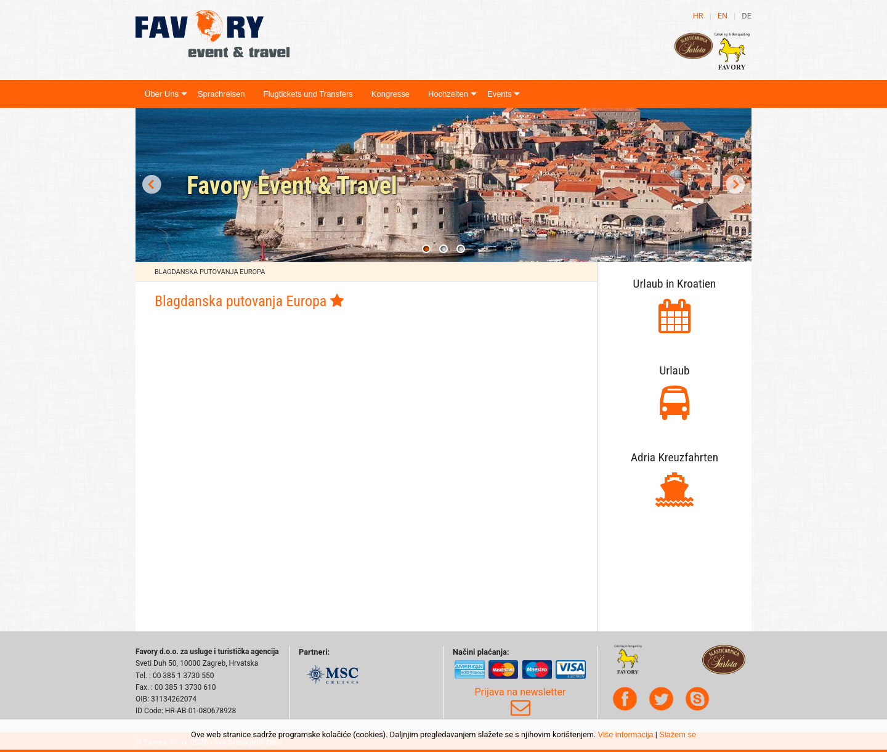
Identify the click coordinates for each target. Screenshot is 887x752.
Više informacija (626, 734)
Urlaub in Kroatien (674, 284)
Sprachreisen (221, 94)
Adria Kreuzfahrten (674, 457)
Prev (151, 185)
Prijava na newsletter (520, 702)
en (722, 15)
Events (499, 94)
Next (735, 185)
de (746, 15)
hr (698, 15)
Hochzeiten (448, 94)
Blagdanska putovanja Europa (210, 272)
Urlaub (675, 370)
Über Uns (162, 94)
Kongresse (390, 94)
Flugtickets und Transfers (308, 94)
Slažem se (677, 734)
